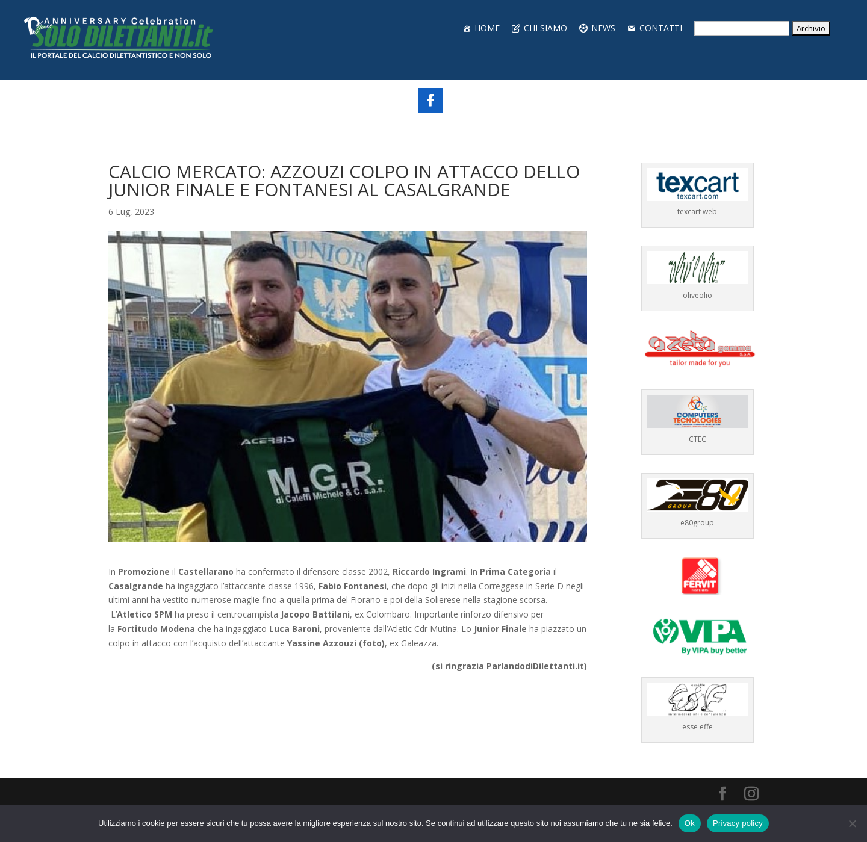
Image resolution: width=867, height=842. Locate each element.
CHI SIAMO (545, 28)
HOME (487, 28)
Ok (690, 823)
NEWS (603, 28)
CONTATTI (660, 28)
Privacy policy (738, 823)
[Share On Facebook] (430, 100)
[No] (852, 823)
